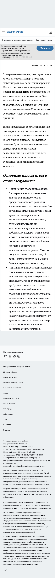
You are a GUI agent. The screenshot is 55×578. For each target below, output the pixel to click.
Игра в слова (31, 91)
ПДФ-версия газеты (11, 398)
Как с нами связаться (12, 388)
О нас (5, 393)
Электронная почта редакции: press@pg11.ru (21, 458)
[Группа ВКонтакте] (5, 356)
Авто (5, 419)
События (7, 425)
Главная (6, 430)
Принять (45, 48)
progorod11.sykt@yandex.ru (14, 466)
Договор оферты (10, 372)
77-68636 (27, 502)
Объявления (8, 414)
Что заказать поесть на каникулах (17, 40)
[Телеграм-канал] (14, 356)
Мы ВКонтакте (9, 403)
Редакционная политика (13, 382)
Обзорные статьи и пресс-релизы (17, 366)
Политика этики (10, 377)
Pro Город (7, 409)
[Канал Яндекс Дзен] (19, 356)
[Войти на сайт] (51, 32)
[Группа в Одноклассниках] (10, 356)
